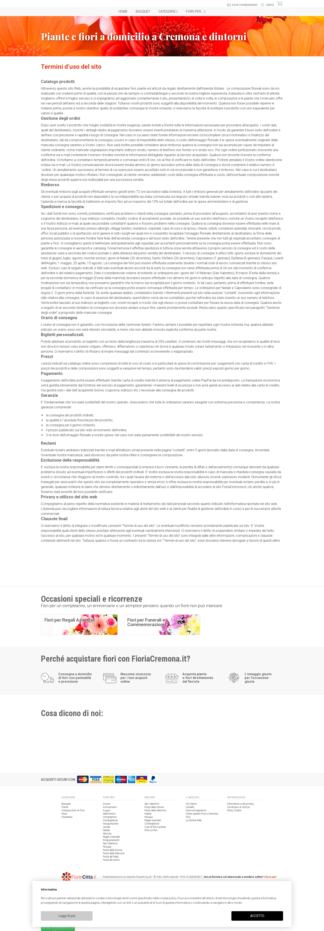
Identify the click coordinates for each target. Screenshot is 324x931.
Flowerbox (67, 817)
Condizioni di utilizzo (238, 807)
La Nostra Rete (193, 820)
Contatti (190, 807)
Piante (65, 807)
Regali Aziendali (111, 836)
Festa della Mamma (113, 853)
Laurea (106, 827)
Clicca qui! (270, 876)
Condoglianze (110, 820)
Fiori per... (196, 11)
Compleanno (110, 817)
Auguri (106, 810)
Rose (64, 813)
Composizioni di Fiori (73, 810)
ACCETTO (257, 916)
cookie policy (167, 898)
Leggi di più (66, 916)
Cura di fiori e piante (155, 827)
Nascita (107, 833)
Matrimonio (109, 813)
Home (123, 11)
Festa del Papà (111, 856)
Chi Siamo (191, 803)
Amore (106, 803)
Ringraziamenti (111, 840)
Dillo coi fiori (150, 830)
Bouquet (143, 11)
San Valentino (110, 843)
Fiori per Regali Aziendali (69, 620)
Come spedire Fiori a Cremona (202, 813)
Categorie (168, 11)
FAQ (188, 817)
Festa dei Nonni (111, 860)
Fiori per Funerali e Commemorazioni (146, 622)
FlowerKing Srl (144, 876)
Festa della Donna (112, 850)
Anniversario (110, 807)
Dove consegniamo (196, 810)
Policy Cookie (234, 810)
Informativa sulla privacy (240, 803)
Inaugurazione (110, 823)
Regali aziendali (152, 820)
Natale (106, 830)
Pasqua (107, 846)
